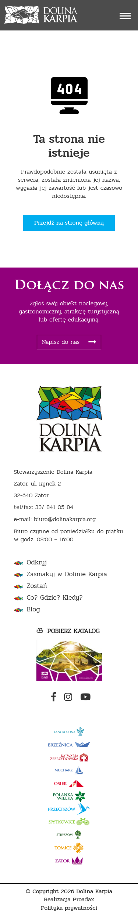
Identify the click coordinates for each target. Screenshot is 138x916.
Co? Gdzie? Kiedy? (55, 597)
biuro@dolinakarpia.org (65, 519)
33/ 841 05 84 (54, 507)
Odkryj (37, 562)
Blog (33, 609)
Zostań (37, 586)
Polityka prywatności (69, 908)
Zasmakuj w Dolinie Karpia (67, 574)
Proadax (84, 899)
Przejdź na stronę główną (69, 222)
